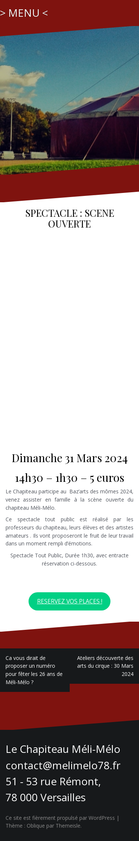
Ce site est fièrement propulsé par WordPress (60, 817)
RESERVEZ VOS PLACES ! (69, 601)
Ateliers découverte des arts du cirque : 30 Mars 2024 (105, 665)
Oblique (36, 825)
